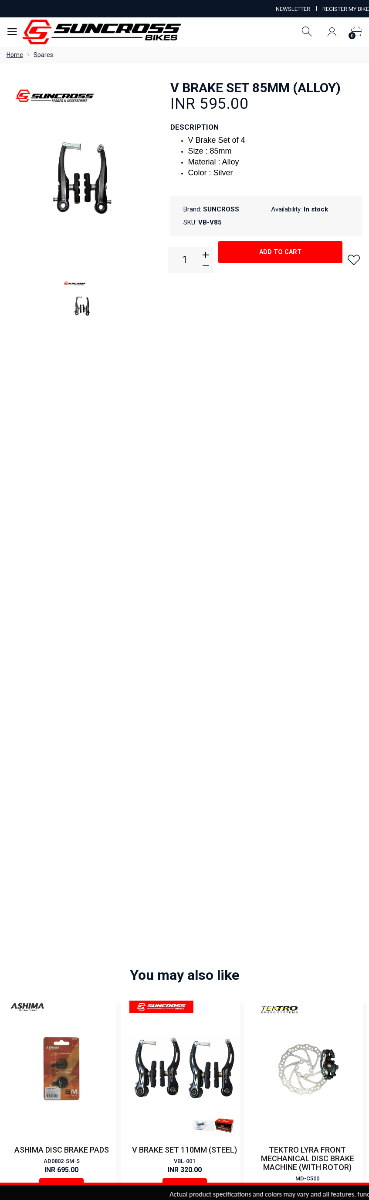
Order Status (202, 1098)
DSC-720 (61, 775)
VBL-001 (184, 546)
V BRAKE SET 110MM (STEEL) (184, 534)
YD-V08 (184, 775)
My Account (118, 1098)
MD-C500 (307, 563)
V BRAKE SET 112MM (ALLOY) (184, 763)
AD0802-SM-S (62, 546)
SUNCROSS (221, 209)
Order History (249, 1098)
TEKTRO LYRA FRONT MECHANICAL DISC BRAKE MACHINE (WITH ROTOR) (307, 543)
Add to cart (280, 259)
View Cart (159, 1098)
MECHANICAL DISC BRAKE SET (307, 763)
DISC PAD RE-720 (61, 763)
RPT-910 (307, 775)
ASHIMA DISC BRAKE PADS (61, 534)
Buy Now (61, 572)
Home (15, 54)
